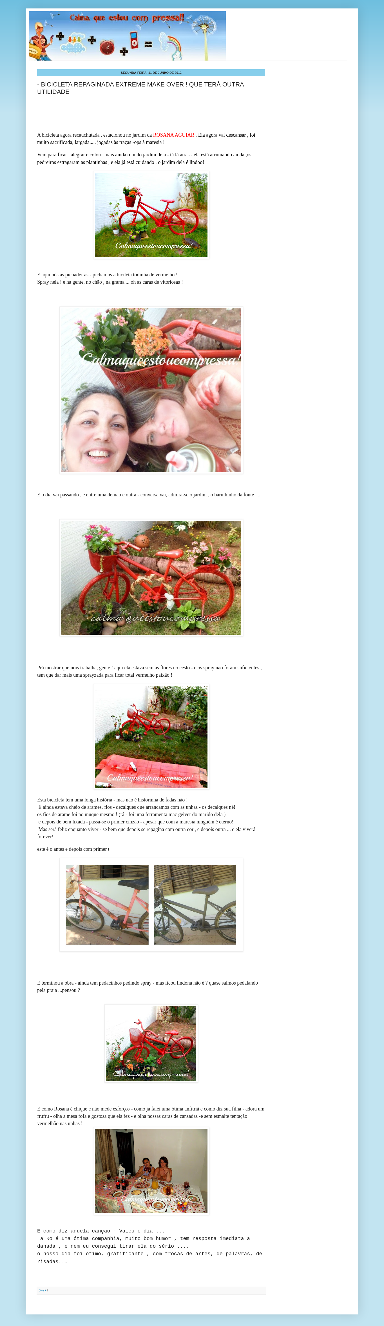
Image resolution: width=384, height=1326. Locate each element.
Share (42, 1290)
